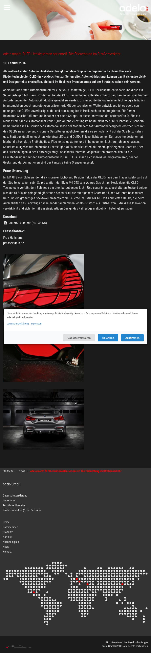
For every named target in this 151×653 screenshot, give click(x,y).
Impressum (36, 323)
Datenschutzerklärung (18, 323)
